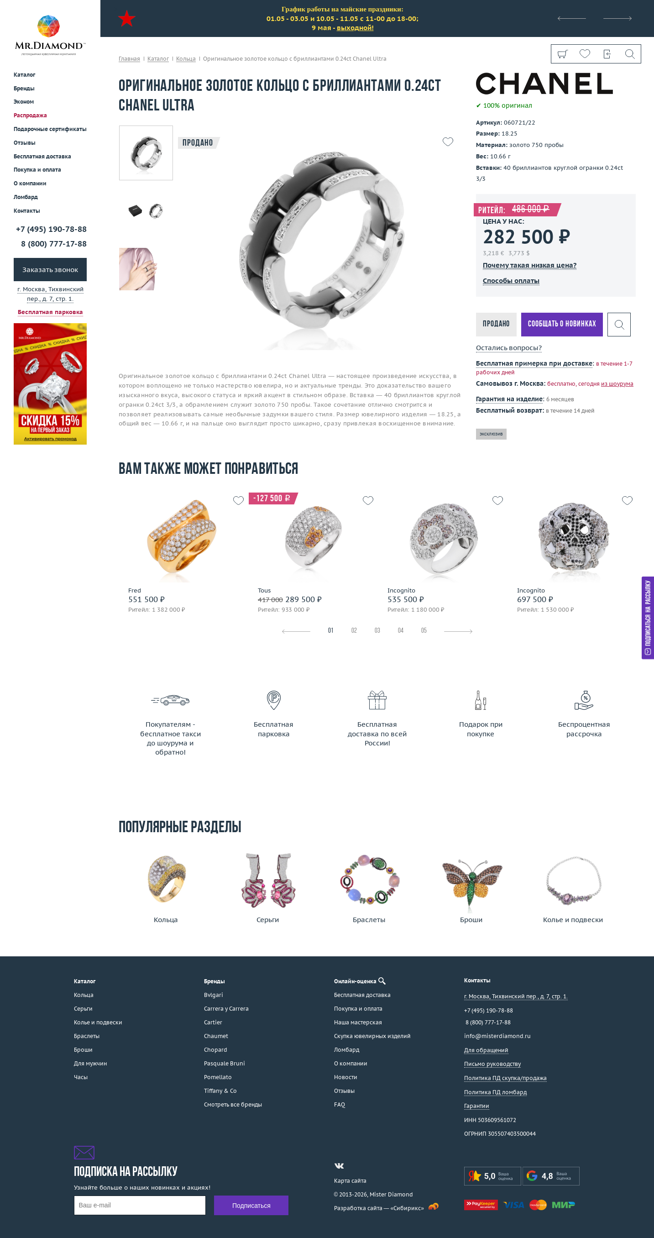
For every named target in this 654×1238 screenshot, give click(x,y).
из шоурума (617, 383)
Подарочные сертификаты (50, 129)
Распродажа (30, 115)
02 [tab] (354, 631)
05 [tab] (424, 631)
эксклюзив (491, 434)
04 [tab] (400, 631)
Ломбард (26, 197)
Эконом (24, 101)
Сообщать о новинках (562, 324)
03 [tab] (377, 631)
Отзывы (25, 142)
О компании (30, 183)
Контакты (27, 210)
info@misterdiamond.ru (497, 1036)
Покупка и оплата (37, 169)
